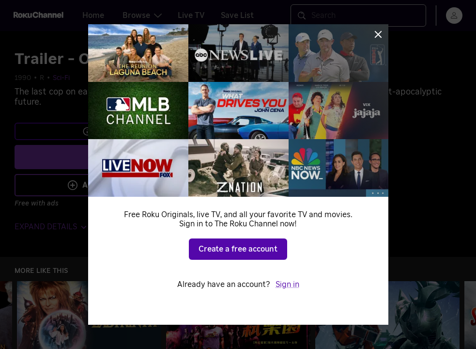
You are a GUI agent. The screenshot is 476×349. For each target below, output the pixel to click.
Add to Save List (109, 185)
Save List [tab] (237, 15)
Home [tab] (93, 15)
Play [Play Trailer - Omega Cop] (116, 157)
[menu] (454, 15)
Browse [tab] (142, 15)
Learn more (110, 131)
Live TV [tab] (191, 15)
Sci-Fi (61, 78)
